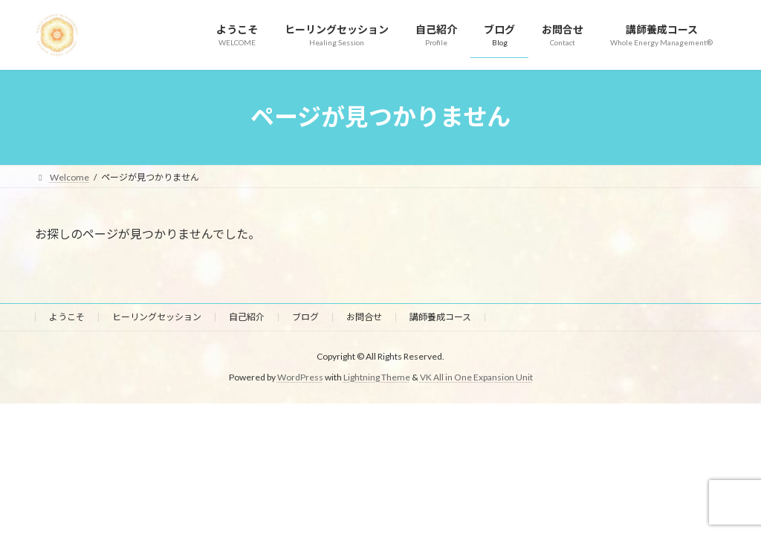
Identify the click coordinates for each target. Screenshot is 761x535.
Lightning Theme (376, 377)
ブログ (305, 316)
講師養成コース (440, 316)
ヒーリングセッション (156, 316)
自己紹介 (247, 316)
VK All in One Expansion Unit (476, 377)
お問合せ (364, 316)
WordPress (300, 377)
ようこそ (67, 316)
